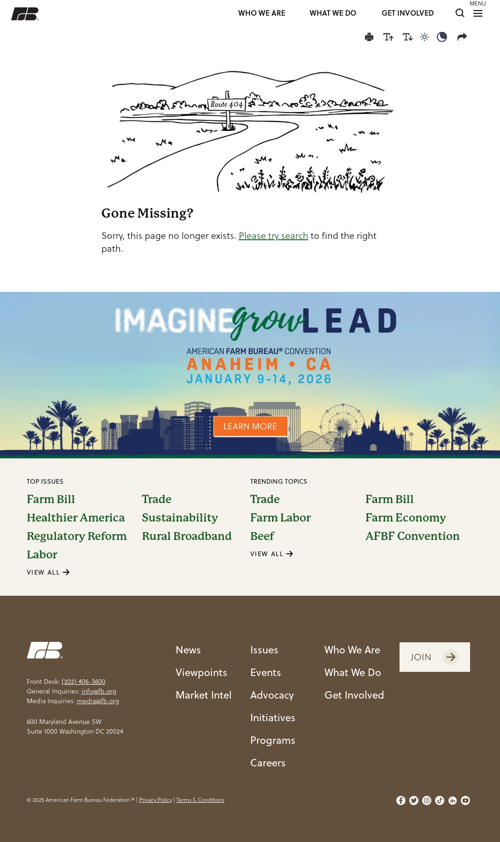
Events (265, 672)
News (188, 649)
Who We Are (352, 649)
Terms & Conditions (200, 800)
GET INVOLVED (408, 13)
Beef (262, 536)
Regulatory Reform (77, 536)
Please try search (273, 235)
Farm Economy (405, 517)
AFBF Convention (412, 536)
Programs (272, 740)
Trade (156, 499)
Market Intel (204, 695)
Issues (264, 649)
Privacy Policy (155, 800)
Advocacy (272, 695)
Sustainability (180, 517)
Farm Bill (51, 499)
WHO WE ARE (261, 13)
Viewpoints (201, 672)
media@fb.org (98, 701)
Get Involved (354, 695)
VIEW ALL (48, 572)
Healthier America (76, 517)
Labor (42, 554)
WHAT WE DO (333, 13)
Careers (268, 762)
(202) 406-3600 (84, 681)
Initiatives (272, 717)
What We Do (352, 672)
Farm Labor (280, 517)
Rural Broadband (187, 536)
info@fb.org (99, 691)
